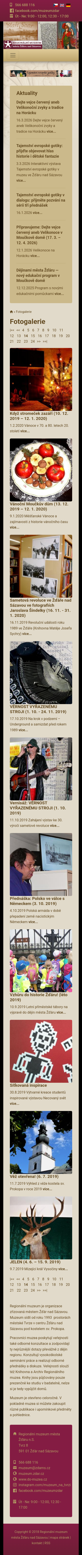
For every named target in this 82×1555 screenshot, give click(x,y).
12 (12, 336)
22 (19, 341)
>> (39, 341)
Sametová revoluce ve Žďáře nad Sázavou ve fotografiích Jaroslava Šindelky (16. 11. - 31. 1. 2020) (41, 608)
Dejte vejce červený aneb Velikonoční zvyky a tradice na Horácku (39, 107)
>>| (45, 341)
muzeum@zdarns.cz (34, 1468)
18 (54, 336)
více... (51, 131)
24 (33, 341)
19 (61, 336)
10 (54, 330)
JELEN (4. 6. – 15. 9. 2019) (35, 1261)
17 (47, 336)
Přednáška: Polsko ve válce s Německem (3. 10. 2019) (37, 901)
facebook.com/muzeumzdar (37, 11)
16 (40, 336)
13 (19, 336)
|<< (12, 330)
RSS (47, 1543)
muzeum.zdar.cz (31, 1474)
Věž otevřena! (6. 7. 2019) (34, 1176)
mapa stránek (59, 1538)
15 (33, 336)
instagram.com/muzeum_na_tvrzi (45, 1485)
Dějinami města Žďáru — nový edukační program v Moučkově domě (38, 275)
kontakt (37, 1543)
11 (61, 330)
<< (18, 330)
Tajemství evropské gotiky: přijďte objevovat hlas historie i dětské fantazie (39, 151)
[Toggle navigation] (13, 55)
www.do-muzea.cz (33, 1479)
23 (26, 341)
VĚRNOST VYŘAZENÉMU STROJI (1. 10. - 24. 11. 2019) (38, 709)
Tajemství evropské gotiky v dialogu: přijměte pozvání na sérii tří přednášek (40, 200)
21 (12, 341)
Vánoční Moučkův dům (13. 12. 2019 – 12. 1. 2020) (39, 506)
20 (68, 336)
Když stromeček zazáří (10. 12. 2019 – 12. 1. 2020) (39, 416)
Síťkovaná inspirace (28, 1085)
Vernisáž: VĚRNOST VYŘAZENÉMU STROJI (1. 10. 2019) (38, 808)
